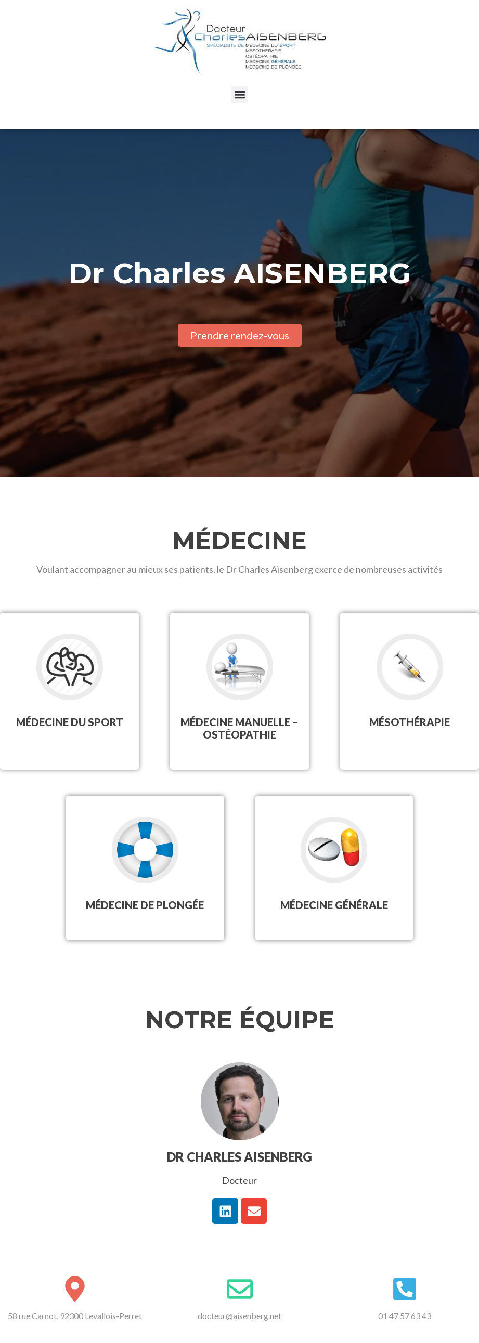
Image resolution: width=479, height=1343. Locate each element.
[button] (239, 94)
